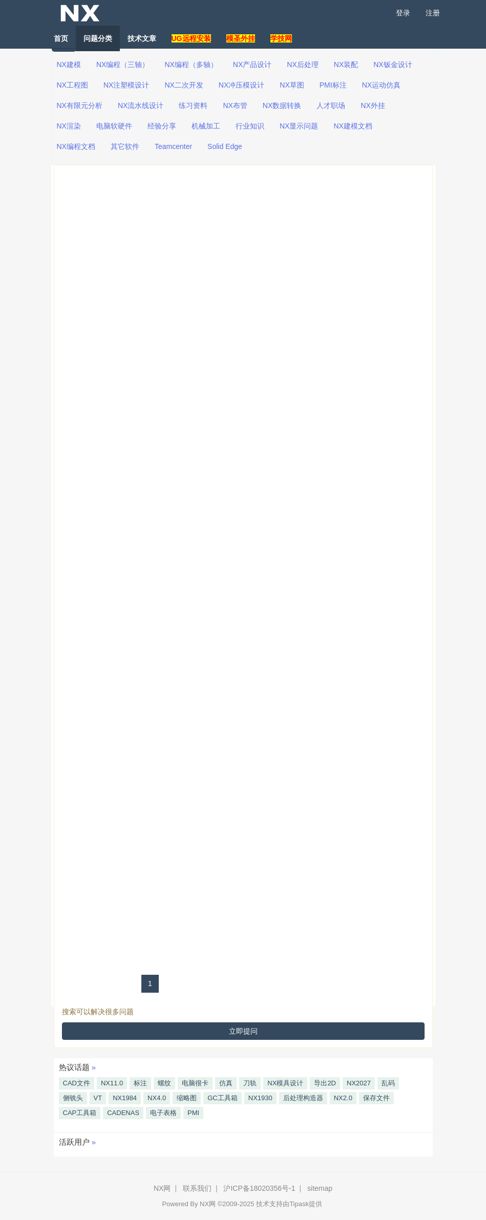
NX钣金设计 (392, 64)
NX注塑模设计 (126, 85)
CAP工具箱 (80, 1113)
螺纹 (164, 1083)
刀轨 (250, 1083)
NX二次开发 (183, 85)
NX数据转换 (282, 105)
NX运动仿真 (381, 85)
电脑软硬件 (114, 126)
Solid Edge (224, 146)
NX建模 (69, 64)
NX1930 (260, 1098)
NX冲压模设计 (241, 85)
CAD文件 (76, 1083)
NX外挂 (373, 105)
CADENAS (123, 1113)
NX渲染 (69, 126)
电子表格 (163, 1113)
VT (98, 1098)
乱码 (388, 1083)
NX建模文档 (352, 126)
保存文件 (376, 1098)
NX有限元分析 (79, 105)
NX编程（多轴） (190, 64)
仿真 (226, 1083)
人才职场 (330, 105)
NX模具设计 (285, 1083)
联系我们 (197, 1188)
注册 (433, 13)
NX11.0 (112, 1083)
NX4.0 (156, 1098)
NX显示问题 (299, 126)
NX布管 (235, 105)
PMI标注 (333, 85)
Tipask (299, 1204)
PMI (193, 1113)
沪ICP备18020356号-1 (259, 1188)
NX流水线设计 (140, 105)
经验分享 (161, 126)
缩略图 (187, 1098)
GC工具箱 (222, 1098)
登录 (403, 13)
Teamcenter (173, 146)
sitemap (319, 1188)
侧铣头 (73, 1098)
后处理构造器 (303, 1098)
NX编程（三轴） (122, 64)
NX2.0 (343, 1098)
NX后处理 (302, 64)
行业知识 (250, 126)
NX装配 (346, 64)
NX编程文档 (76, 146)
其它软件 (125, 146)
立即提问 (243, 1031)
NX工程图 (72, 85)
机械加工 (206, 126)
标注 (140, 1083)
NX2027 (359, 1083)
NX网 (162, 1188)
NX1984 (125, 1098)
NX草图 (292, 85)
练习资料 (193, 105)
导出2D (325, 1083)
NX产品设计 (252, 64)
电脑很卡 (195, 1083)
